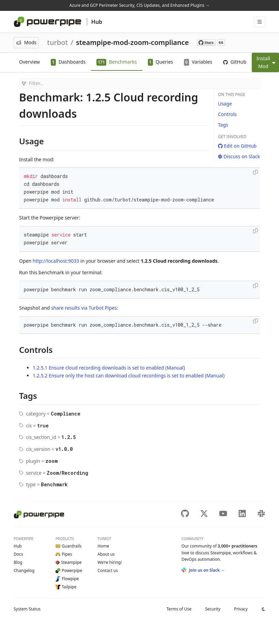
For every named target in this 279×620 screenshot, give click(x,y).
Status (27, 609)
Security (212, 609)
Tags (223, 124)
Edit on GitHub (237, 146)
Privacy (241, 609)
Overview (29, 62)
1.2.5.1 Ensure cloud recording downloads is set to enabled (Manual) (109, 367)
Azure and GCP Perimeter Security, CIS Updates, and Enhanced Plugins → (139, 5)
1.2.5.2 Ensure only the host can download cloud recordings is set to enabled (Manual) (128, 375)
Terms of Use (178, 609)
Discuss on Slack (239, 156)
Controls (227, 114)
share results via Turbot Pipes (84, 308)
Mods (26, 42)
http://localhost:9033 (56, 261)
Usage (225, 103)
